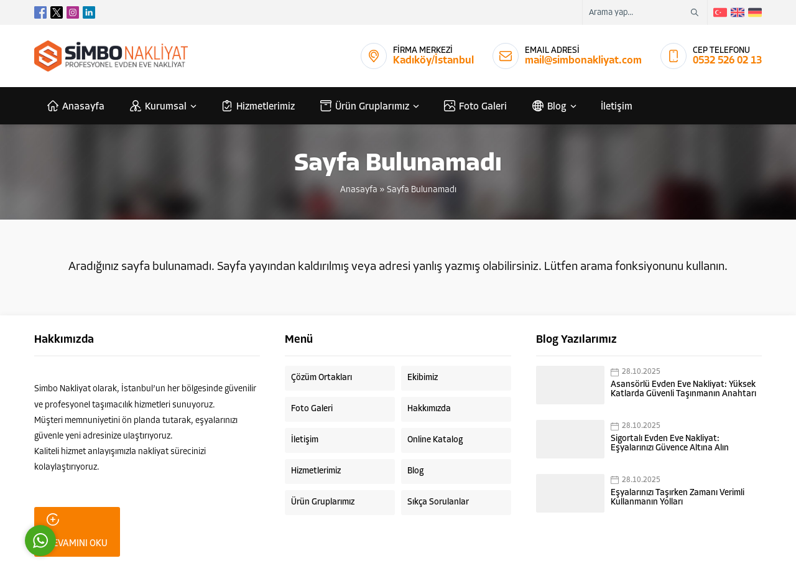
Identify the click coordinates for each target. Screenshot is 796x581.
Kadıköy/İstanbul (433, 60)
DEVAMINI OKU (77, 531)
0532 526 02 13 (727, 60)
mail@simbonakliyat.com (583, 60)
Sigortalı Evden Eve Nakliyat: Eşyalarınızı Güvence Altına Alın (670, 443)
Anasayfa (358, 190)
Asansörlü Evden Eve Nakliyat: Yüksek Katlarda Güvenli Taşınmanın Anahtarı (683, 389)
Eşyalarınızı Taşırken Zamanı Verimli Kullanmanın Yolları (677, 497)
